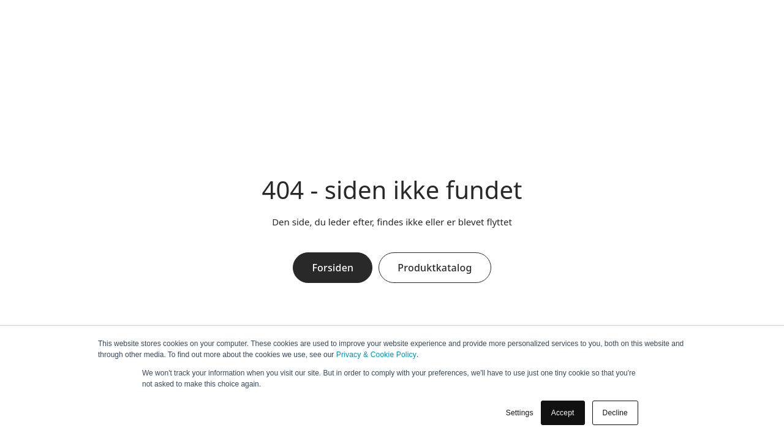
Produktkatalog (435, 267)
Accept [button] (563, 413)
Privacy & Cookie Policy (376, 354)
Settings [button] (519, 413)
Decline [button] (615, 413)
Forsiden (332, 267)
